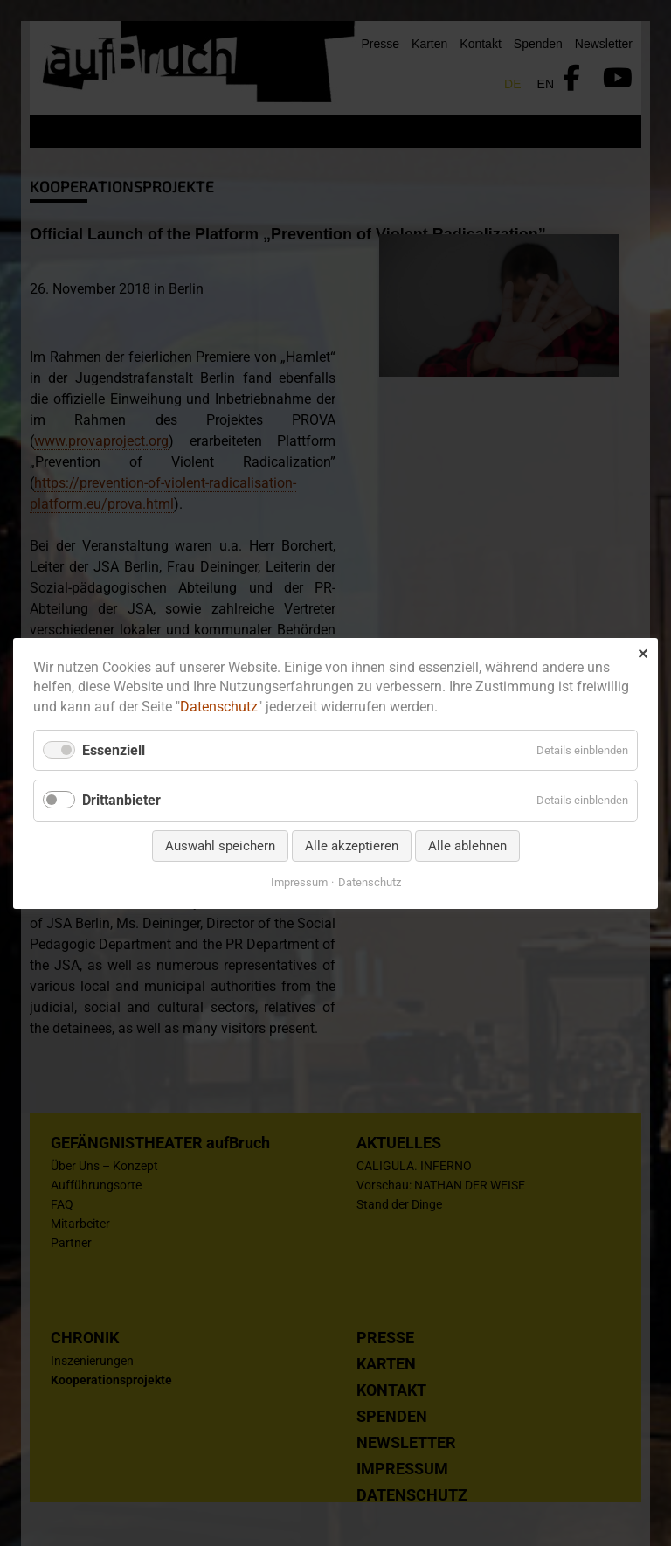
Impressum (299, 881)
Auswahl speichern (220, 845)
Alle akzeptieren (351, 845)
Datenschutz (219, 706)
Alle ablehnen (467, 845)
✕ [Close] (642, 653)
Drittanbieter (121, 800)
